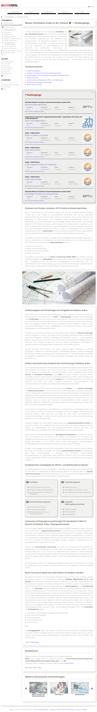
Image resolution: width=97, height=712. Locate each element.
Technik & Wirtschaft (10, 46)
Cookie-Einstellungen (81, 709)
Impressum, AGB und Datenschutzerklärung (62, 709)
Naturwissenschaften (10, 36)
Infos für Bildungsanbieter (41, 709)
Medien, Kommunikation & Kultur (12, 51)
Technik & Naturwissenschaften (12, 25)
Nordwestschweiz (8, 62)
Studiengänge (9, 17)
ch (89, 6)
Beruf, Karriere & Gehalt (34, 85)
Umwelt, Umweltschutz (10, 40)
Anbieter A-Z (31, 12)
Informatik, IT (7, 32)
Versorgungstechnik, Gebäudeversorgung (9, 43)
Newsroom (65, 12)
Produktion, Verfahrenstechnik (12, 38)
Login (11, 709)
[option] (38, 689)
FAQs (82, 12)
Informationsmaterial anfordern (34, 111)
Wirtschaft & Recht (8, 23)
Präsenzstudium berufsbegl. (11, 85)
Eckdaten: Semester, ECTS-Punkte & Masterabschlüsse (44, 73)
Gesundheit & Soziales (9, 53)
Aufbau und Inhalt (32, 78)
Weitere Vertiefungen (10, 48)
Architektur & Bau (22, 17)
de (94, 6)
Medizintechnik (8, 34)
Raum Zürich (6, 70)
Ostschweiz (6, 63)
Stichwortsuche (48, 12)
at (91, 6)
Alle (4, 55)
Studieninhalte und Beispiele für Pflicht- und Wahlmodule (45, 80)
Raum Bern (6, 66)
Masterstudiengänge (33, 71)
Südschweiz (6, 72)
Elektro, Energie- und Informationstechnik (10, 29)
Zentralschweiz (7, 74)
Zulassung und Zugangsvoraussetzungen (39, 82)
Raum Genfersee (8, 68)
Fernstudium (6, 87)
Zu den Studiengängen (32, 642)
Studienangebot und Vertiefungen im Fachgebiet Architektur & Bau (48, 75)
